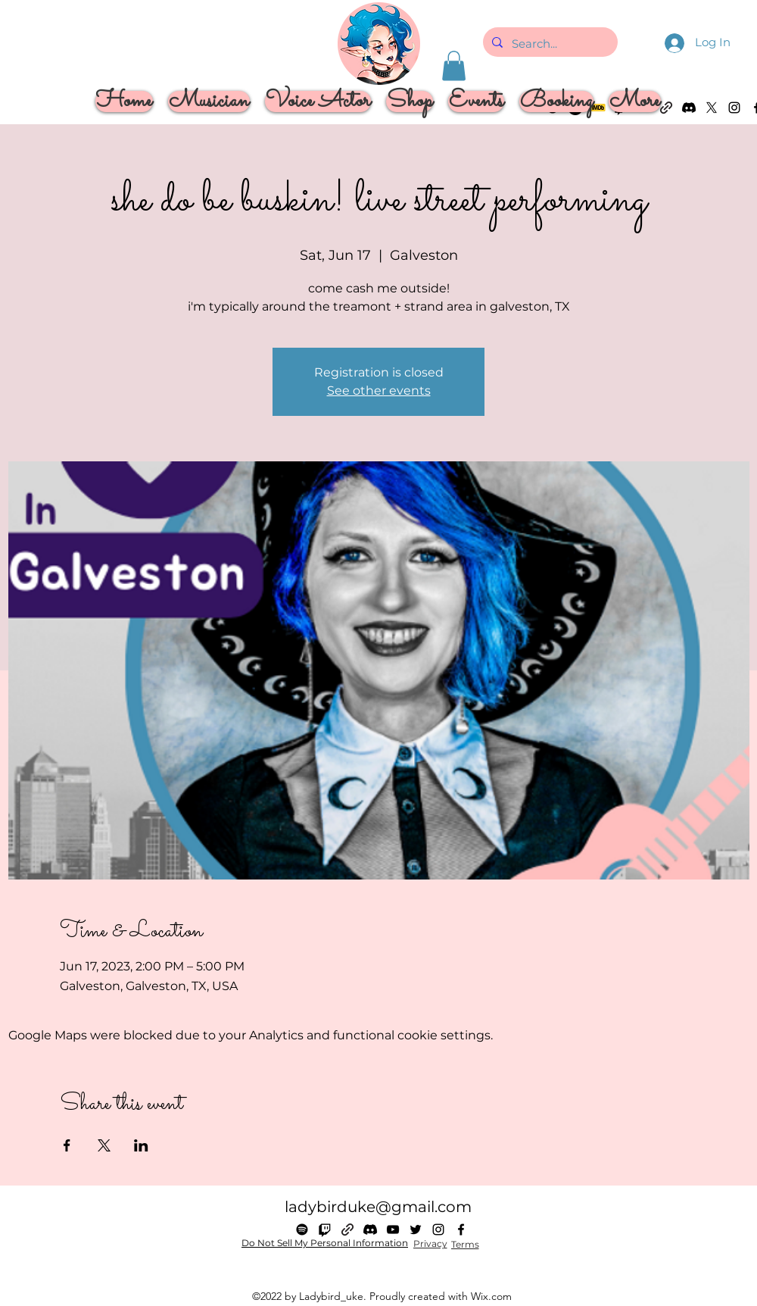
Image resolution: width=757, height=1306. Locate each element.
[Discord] (370, 1229)
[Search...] (549, 44)
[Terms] (465, 1244)
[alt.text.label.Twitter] (415, 1229)
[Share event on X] (104, 1145)
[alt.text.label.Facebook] (461, 1229)
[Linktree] (347, 1229)
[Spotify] (302, 1229)
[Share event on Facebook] (67, 1145)
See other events (379, 390)
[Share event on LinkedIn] (141, 1145)
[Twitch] (324, 1229)
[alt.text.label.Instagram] (734, 107)
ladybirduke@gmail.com (378, 1207)
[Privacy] (430, 1243)
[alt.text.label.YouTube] (392, 1229)
